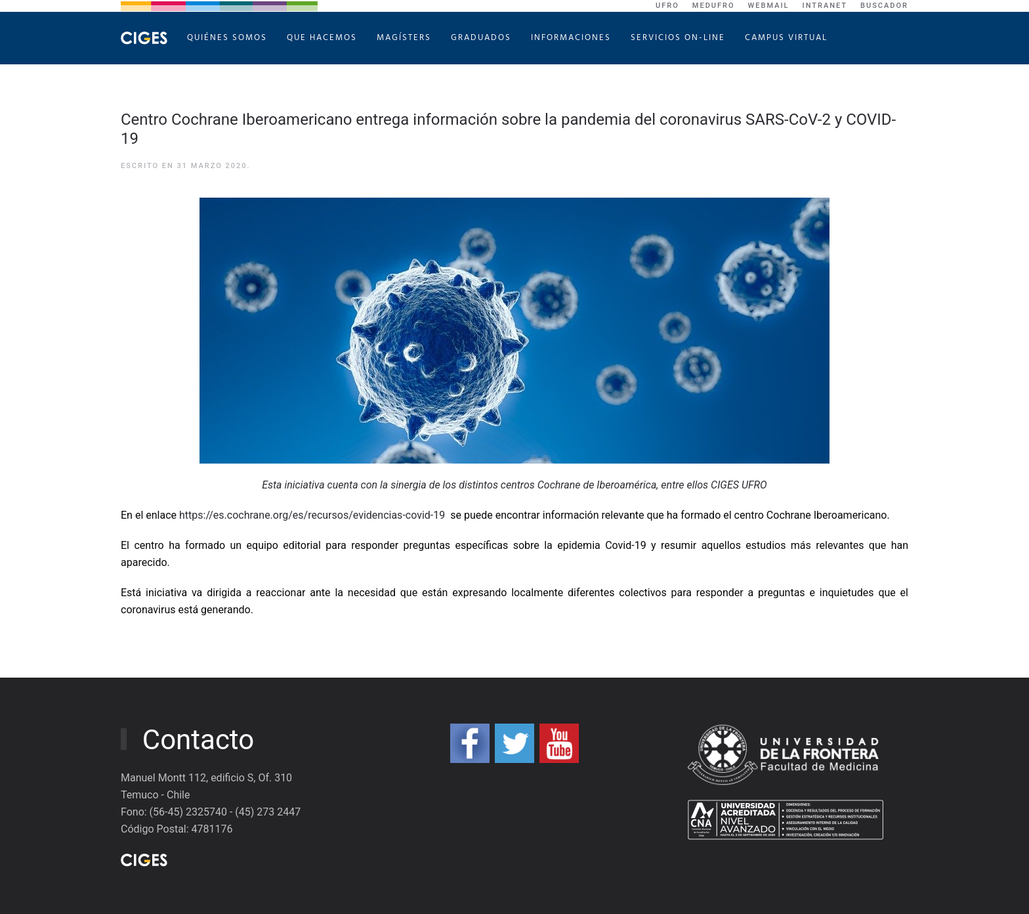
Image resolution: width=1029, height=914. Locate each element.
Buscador (884, 5)
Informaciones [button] (571, 38)
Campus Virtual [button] (786, 38)
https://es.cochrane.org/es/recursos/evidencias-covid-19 (312, 515)
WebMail (768, 5)
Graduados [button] (481, 38)
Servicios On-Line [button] (678, 38)
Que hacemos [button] (322, 38)
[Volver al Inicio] (144, 38)
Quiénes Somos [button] (227, 38)
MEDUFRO (713, 5)
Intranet (825, 5)
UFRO (667, 5)
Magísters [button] (404, 38)
